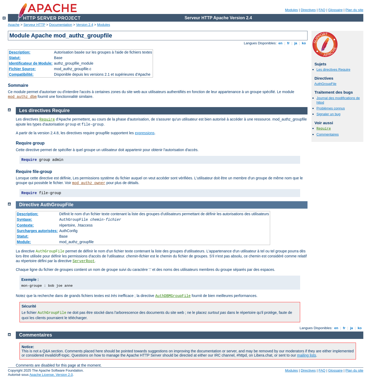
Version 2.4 (84, 25)
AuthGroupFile (325, 84)
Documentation (60, 25)
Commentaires (327, 134)
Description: (20, 52)
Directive (29, 204)
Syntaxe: (24, 219)
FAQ (322, 10)
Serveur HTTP (34, 25)
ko (304, 43)
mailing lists (306, 355)
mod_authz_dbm (22, 97)
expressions (145, 133)
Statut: (15, 58)
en (280, 43)
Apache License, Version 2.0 (51, 375)
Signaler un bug (328, 114)
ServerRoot (84, 261)
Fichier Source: (22, 69)
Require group (30, 143)
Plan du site (354, 10)
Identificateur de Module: (31, 63)
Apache (13, 25)
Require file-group (34, 171)
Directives (308, 10)
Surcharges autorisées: (37, 231)
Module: (24, 242)
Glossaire (335, 10)
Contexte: (25, 225)
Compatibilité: (21, 74)
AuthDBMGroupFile (173, 296)
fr (288, 43)
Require (323, 129)
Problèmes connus (330, 108)
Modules (291, 10)
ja (295, 43)
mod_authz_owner (88, 183)
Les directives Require (333, 69)
